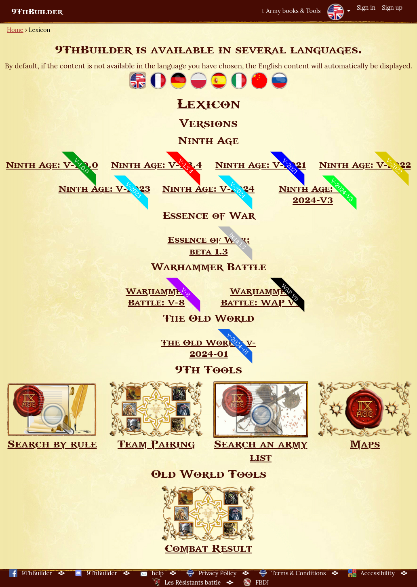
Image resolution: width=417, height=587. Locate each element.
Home (15, 30)
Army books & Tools (291, 11)
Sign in (366, 7)
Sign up (392, 7)
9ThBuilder (37, 12)
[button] (339, 11)
